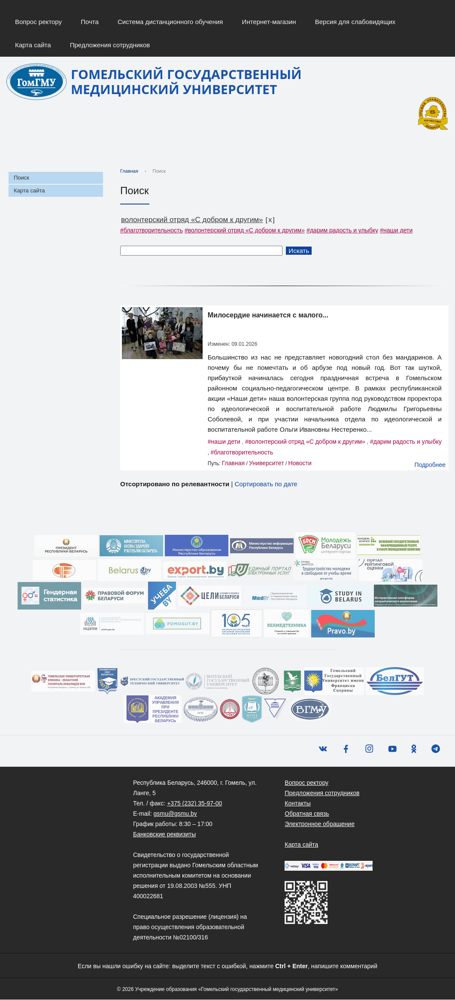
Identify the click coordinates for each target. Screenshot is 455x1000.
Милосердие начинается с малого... (268, 315)
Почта (90, 21)
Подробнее (430, 465)
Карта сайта (33, 45)
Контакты (297, 803)
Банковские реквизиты (164, 834)
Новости (300, 463)
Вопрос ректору (38, 21)
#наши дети (396, 230)
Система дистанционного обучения (170, 21)
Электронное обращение (320, 824)
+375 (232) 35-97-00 (194, 803)
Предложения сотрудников (110, 45)
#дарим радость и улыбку (342, 230)
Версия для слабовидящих (355, 21)
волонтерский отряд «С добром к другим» (192, 220)
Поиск (21, 178)
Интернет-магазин (269, 21)
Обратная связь (307, 814)
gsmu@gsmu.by (175, 814)
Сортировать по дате (265, 484)
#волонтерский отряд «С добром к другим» (245, 230)
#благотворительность (151, 230)
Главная (129, 171)
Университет (266, 463)
